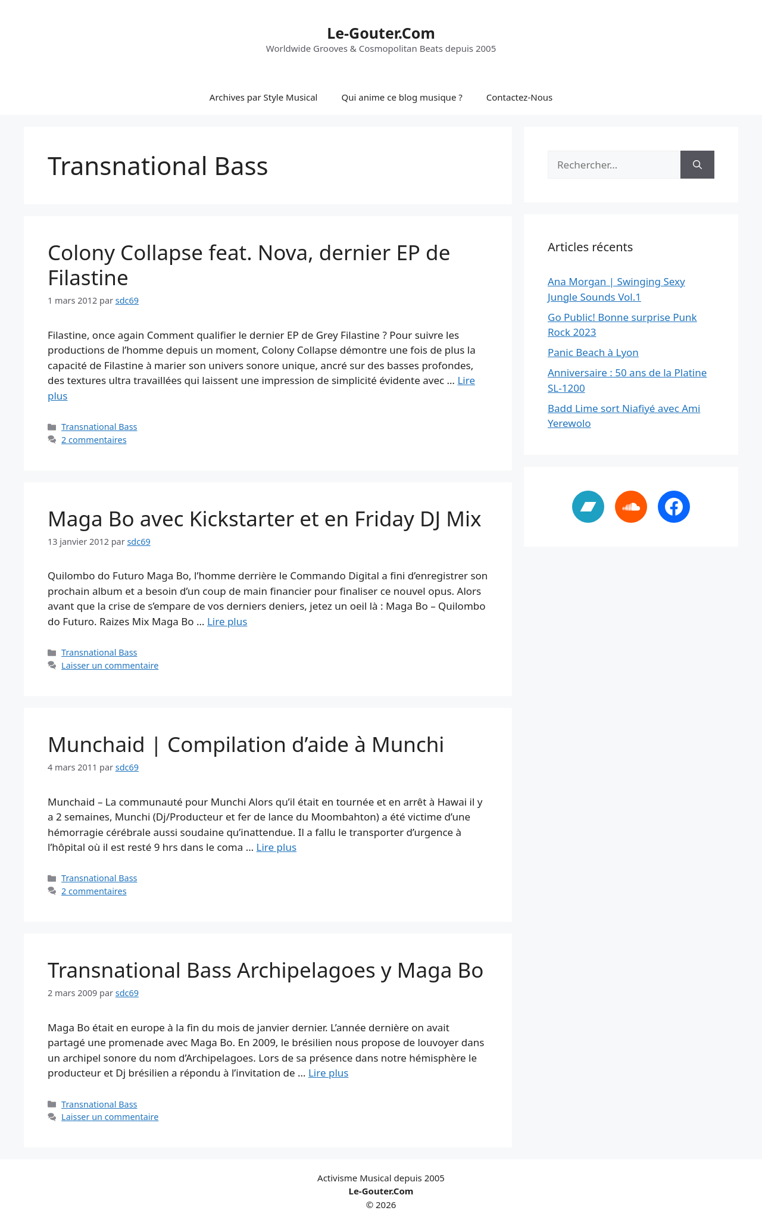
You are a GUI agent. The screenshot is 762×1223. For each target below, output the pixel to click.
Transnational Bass (99, 426)
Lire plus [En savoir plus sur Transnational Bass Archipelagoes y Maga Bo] (328, 1073)
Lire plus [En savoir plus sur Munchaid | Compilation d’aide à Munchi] (276, 847)
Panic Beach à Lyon (593, 352)
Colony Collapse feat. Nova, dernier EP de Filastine (249, 264)
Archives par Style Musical (264, 97)
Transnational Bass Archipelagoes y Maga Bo (265, 970)
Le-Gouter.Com (381, 33)
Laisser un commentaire (109, 665)
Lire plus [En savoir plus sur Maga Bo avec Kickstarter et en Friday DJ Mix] (227, 621)
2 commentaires (94, 439)
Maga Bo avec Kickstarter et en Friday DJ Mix (265, 518)
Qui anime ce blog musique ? (401, 97)
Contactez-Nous (519, 97)
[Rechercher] (697, 165)
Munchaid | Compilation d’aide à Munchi (246, 744)
